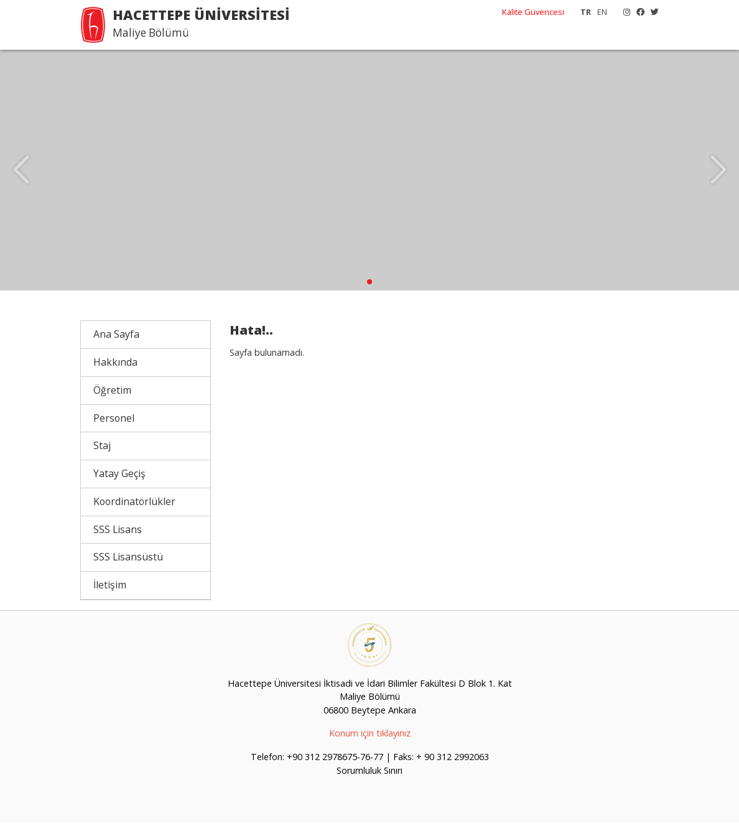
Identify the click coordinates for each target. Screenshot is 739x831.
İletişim (109, 593)
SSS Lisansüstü (128, 565)
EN (602, 11)
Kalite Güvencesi (533, 11)
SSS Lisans (117, 537)
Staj (102, 453)
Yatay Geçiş (119, 481)
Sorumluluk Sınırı (369, 778)
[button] (369, 289)
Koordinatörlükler (134, 509)
